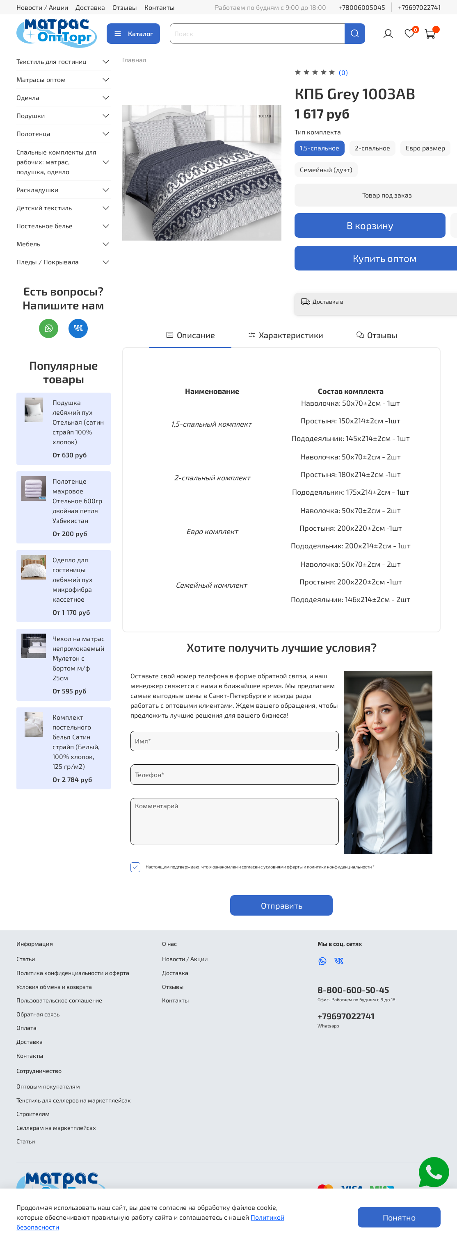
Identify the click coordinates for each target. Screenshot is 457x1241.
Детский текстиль (44, 207)
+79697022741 (419, 7)
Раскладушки (37, 189)
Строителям (33, 1113)
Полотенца (33, 133)
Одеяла (27, 97)
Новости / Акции (42, 7)
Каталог (133, 34)
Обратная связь (37, 1014)
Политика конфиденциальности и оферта (72, 972)
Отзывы (124, 7)
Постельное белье (44, 226)
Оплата (26, 1027)
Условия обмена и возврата (54, 986)
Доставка (90, 7)
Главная (134, 60)
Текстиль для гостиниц (51, 61)
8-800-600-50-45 (353, 989)
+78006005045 (361, 7)
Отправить (281, 905)
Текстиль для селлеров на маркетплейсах (73, 1100)
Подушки (30, 115)
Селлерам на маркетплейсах (56, 1127)
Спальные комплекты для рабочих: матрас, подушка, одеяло (56, 161)
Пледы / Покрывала (47, 262)
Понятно (399, 1217)
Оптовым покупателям (48, 1086)
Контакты (159, 7)
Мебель (28, 244)
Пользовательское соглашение (59, 1000)
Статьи (25, 958)
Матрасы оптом (41, 79)
